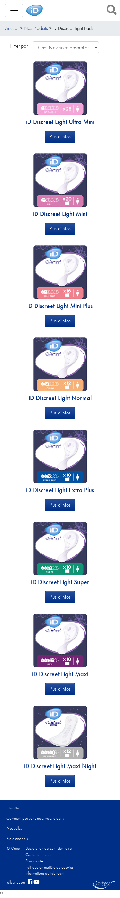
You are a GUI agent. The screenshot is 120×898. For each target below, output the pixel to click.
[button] (112, 10)
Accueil (12, 28)
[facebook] (30, 882)
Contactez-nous (38, 854)
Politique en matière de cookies (49, 867)
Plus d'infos (60, 136)
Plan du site (34, 860)
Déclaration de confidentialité (48, 848)
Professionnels (17, 838)
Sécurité (12, 808)
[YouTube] (36, 882)
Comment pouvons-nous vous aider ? (35, 818)
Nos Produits (36, 28)
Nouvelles (14, 828)
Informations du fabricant (44, 873)
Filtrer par (19, 46)
